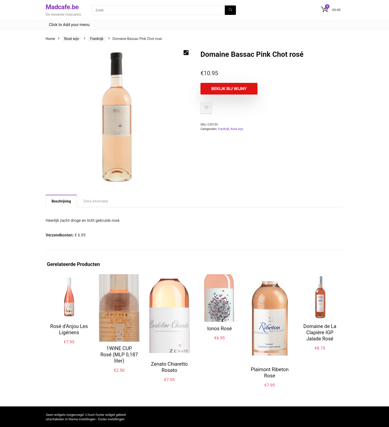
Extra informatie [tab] (96, 201)
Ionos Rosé (219, 328)
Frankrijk (96, 39)
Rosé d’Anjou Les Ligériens (69, 329)
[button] (186, 52)
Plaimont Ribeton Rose (270, 372)
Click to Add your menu (69, 24)
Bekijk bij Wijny (229, 88)
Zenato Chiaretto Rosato (169, 367)
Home (50, 39)
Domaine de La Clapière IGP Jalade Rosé (319, 332)
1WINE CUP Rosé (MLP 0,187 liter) (119, 354)
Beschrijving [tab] (61, 201)
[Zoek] (230, 10)
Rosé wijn (71, 39)
